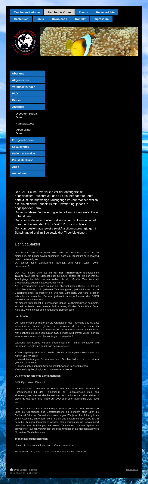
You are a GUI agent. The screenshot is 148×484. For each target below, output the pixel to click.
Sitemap (33, 470)
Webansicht (132, 469)
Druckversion (19, 470)
